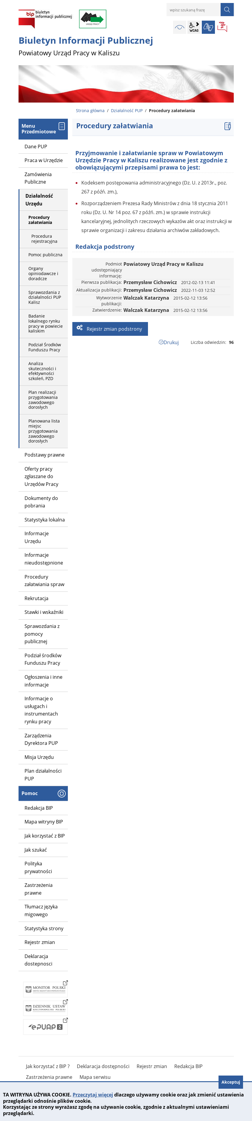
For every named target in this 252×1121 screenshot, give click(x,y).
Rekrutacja (36, 598)
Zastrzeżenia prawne (39, 889)
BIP (222, 27)
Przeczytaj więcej (93, 1094)
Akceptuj (231, 1082)
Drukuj (171, 342)
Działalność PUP (127, 110)
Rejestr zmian (40, 942)
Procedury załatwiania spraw (44, 581)
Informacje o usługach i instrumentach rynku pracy (41, 710)
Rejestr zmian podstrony (113, 329)
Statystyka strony (44, 928)
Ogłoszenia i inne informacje (43, 681)
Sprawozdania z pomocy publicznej (42, 634)
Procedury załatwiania (40, 219)
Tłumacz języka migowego (41, 910)
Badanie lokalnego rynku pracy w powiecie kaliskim (45, 323)
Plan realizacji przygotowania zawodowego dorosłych (43, 399)
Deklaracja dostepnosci (38, 960)
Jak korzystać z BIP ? (48, 1066)
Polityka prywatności (38, 867)
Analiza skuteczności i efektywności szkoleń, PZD (42, 371)
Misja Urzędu (39, 757)
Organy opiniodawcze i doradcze (43, 273)
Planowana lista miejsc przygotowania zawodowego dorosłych (44, 431)
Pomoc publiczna (45, 254)
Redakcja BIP (39, 808)
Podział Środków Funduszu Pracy (44, 347)
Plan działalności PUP (43, 775)
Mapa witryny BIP (44, 821)
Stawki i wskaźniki (44, 612)
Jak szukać (36, 850)
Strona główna (90, 110)
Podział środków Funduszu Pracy (43, 659)
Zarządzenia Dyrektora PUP (41, 739)
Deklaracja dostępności (103, 1066)
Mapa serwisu (95, 1077)
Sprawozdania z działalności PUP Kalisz (44, 297)
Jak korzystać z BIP (45, 835)
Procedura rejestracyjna (44, 238)
